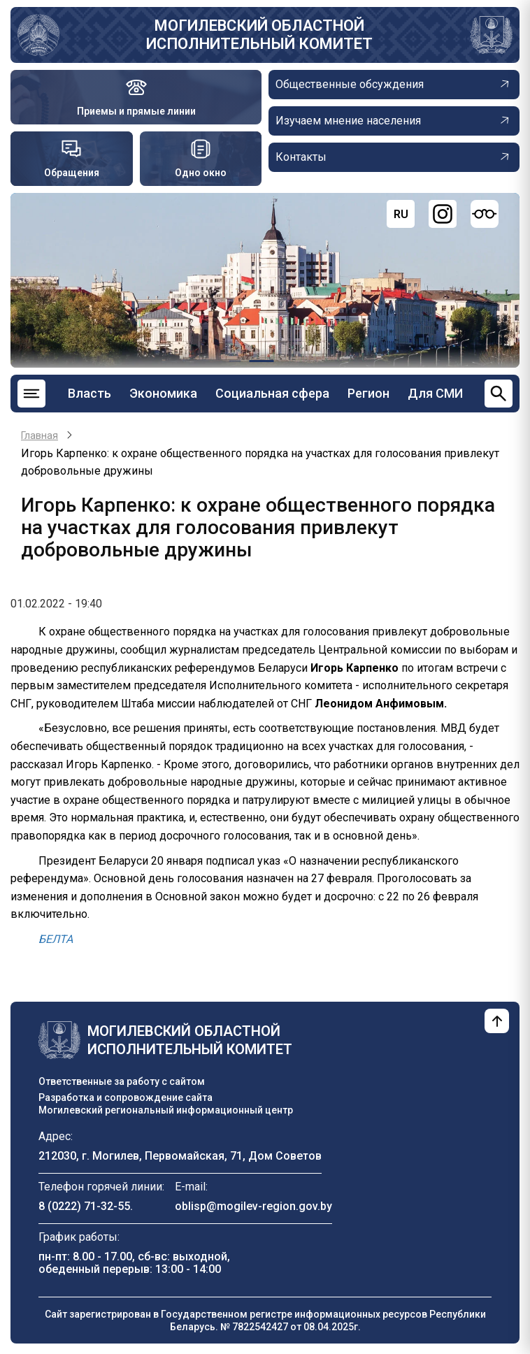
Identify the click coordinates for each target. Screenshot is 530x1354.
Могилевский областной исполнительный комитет (259, 34)
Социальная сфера (272, 393)
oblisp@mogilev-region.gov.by (253, 1206)
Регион (368, 393)
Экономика (163, 393)
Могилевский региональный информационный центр (165, 1110)
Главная (39, 435)
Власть (89, 393)
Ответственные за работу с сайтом (121, 1081)
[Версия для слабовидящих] (485, 214)
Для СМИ (435, 393)
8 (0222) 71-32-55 (84, 1206)
